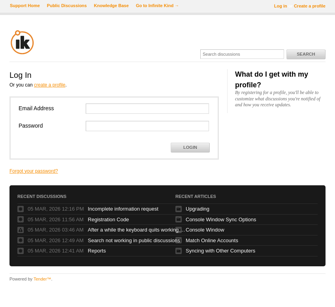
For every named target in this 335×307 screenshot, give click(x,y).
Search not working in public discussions (134, 240)
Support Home (25, 5)
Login (190, 147)
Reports (97, 251)
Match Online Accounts (212, 240)
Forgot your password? (33, 171)
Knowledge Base (111, 5)
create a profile (49, 85)
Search (306, 54)
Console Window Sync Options (221, 219)
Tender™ (42, 279)
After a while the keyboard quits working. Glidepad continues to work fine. (137, 230)
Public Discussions (67, 5)
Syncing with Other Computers (220, 251)
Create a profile (310, 6)
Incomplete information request (123, 209)
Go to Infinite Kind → (157, 5)
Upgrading (197, 209)
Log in (280, 6)
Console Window (205, 230)
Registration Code (108, 219)
